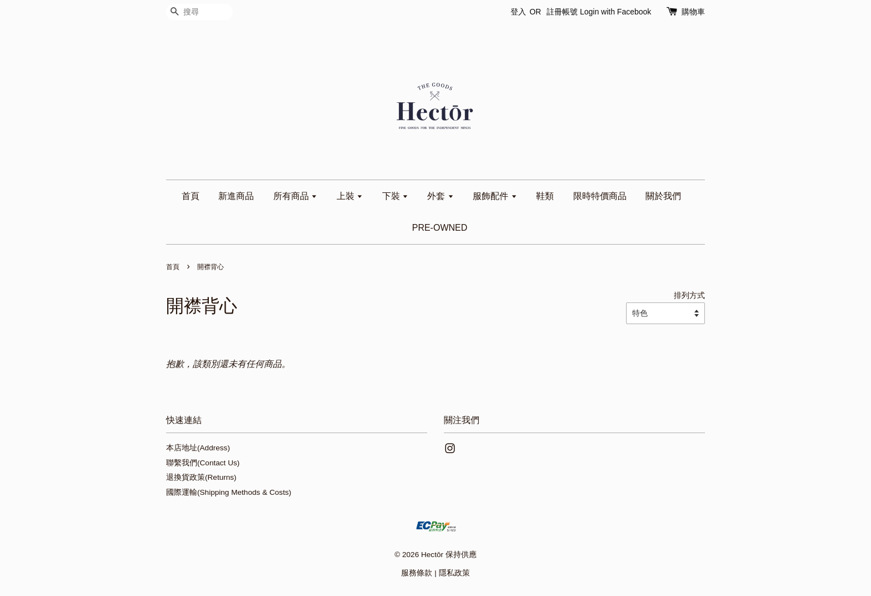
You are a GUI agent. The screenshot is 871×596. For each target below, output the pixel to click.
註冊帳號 (562, 11)
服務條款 (416, 573)
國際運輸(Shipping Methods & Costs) (228, 492)
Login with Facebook (615, 11)
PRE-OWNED (440, 227)
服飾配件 (495, 196)
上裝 (350, 196)
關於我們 (663, 196)
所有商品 (295, 196)
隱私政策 (454, 573)
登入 (518, 11)
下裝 (395, 196)
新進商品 (236, 196)
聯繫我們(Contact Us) (202, 463)
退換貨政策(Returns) (201, 477)
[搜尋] (199, 12)
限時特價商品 (600, 196)
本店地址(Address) (198, 448)
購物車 (693, 11)
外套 (440, 196)
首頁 (190, 196)
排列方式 (689, 295)
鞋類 (545, 196)
